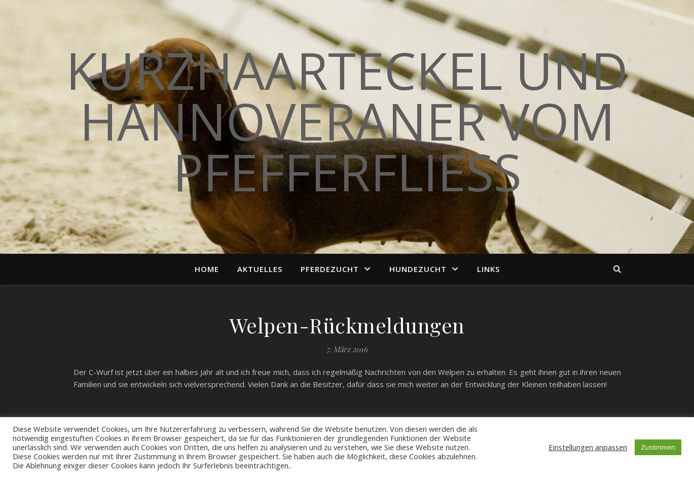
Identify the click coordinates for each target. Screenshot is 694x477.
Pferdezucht (330, 269)
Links (488, 269)
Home (207, 269)
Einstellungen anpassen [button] (588, 447)
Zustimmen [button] (658, 447)
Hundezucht (418, 269)
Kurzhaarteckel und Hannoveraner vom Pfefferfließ (347, 121)
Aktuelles (259, 269)
